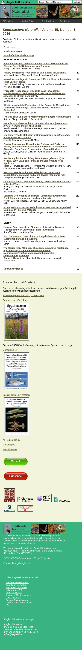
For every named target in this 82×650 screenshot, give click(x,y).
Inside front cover (12, 51)
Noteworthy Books (13, 268)
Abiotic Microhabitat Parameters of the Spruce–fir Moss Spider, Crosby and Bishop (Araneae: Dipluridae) (36, 107)
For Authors (65, 21)
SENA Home (9, 21)
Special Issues (10, 449)
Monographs (9, 444)
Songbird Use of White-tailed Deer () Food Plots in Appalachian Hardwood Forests (34, 197)
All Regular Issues (11, 440)
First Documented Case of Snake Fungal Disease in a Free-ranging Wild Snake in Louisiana (34, 237)
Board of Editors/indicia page (18, 55)
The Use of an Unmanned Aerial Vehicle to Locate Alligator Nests (37, 116)
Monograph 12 (10, 350)
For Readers (47, 21)
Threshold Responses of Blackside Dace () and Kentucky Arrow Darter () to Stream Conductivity (34, 93)
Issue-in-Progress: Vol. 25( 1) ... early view (23, 295)
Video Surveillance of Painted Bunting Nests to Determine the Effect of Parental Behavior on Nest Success (35, 64)
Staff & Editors (28, 21)
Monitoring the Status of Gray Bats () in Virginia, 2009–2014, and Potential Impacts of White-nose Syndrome (33, 161)
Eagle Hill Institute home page (19, 619)
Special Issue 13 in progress (16, 395)
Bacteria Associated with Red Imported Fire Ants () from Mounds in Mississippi (35, 124)
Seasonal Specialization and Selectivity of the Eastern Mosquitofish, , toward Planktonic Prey (34, 173)
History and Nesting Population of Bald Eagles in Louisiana (34, 72)
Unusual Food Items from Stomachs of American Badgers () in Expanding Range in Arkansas (33, 228)
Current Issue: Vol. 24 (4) (15, 300)
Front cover (9, 47)
